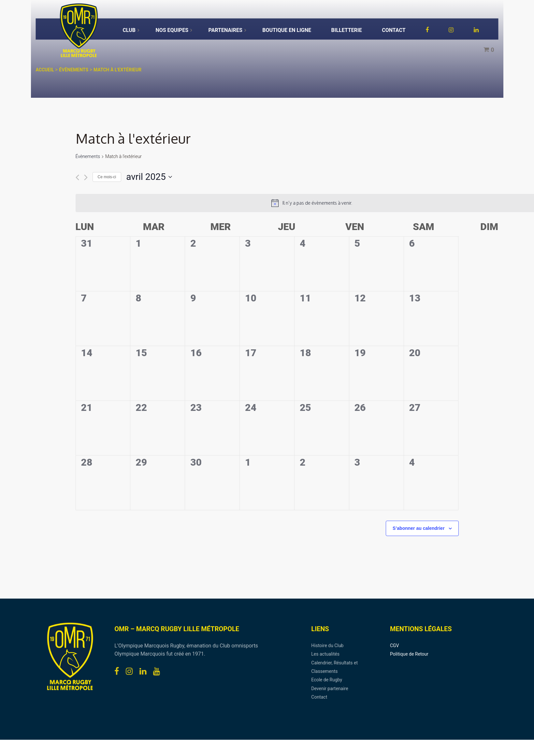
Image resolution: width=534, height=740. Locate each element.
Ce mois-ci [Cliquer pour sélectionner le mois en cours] (107, 177)
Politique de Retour (409, 654)
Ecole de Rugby (326, 679)
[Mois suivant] (86, 177)
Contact (319, 697)
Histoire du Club (327, 645)
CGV (394, 645)
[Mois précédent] (77, 177)
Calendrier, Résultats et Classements (334, 667)
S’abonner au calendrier (419, 528)
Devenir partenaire (329, 688)
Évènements (88, 156)
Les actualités (325, 654)
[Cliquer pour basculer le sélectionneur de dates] (149, 176)
